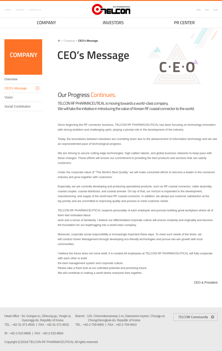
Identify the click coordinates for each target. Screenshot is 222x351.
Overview (10, 79)
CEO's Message (15, 88)
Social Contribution (17, 106)
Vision (8, 97)
